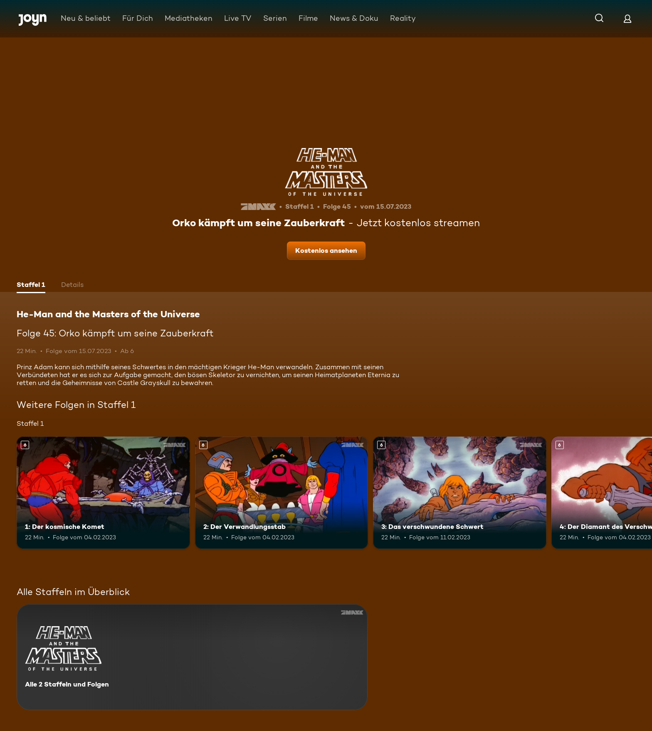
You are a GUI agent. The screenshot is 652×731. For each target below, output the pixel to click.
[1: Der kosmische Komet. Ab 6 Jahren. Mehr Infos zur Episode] (103, 493)
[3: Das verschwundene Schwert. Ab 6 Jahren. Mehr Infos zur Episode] (459, 493)
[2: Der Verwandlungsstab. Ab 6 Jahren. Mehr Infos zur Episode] (281, 493)
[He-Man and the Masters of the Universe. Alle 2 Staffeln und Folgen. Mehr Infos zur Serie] (192, 657)
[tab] (31, 285)
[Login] (627, 18)
